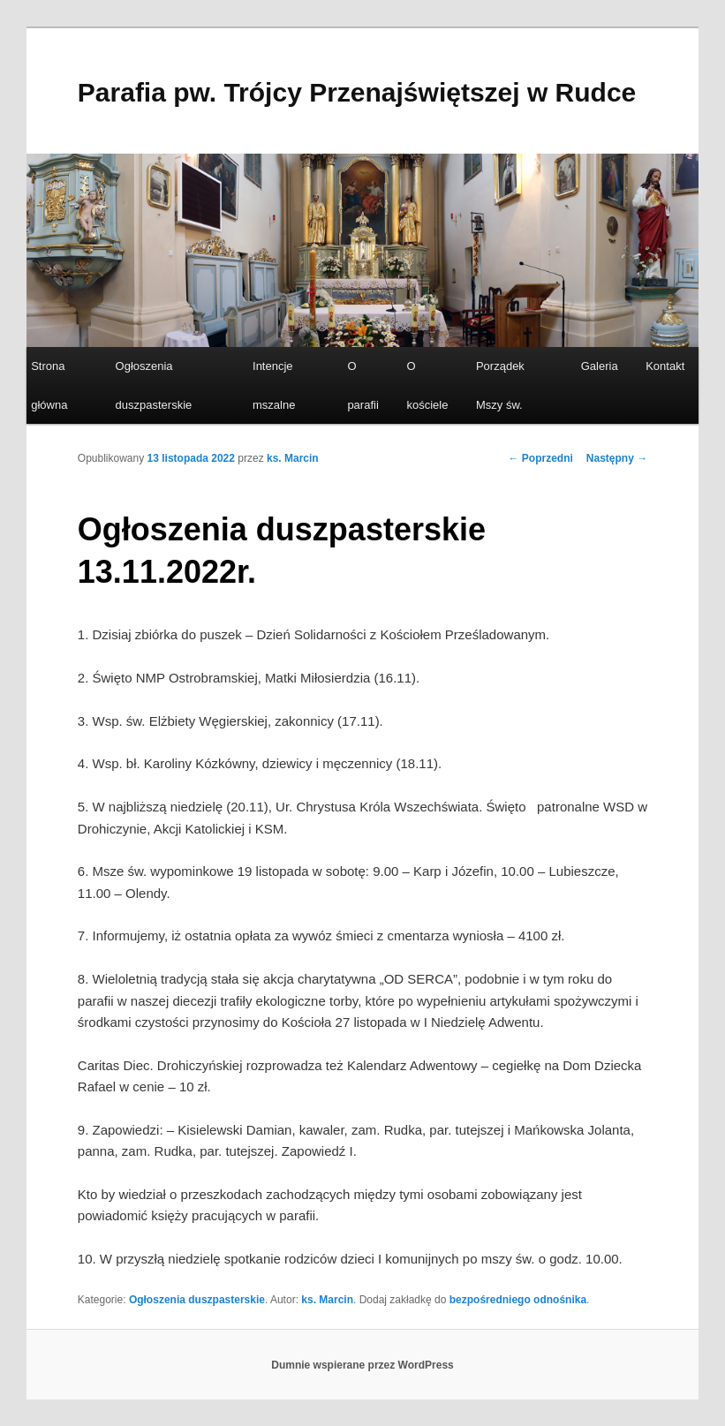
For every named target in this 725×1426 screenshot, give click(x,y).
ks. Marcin (293, 458)
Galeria (599, 366)
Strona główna (49, 385)
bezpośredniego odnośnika (517, 1300)
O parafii (362, 385)
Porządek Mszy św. (500, 385)
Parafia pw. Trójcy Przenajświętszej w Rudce (357, 92)
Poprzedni (540, 458)
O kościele (427, 385)
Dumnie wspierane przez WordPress (362, 1365)
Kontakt (665, 366)
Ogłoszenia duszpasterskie (154, 385)
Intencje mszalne (274, 385)
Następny (616, 458)
